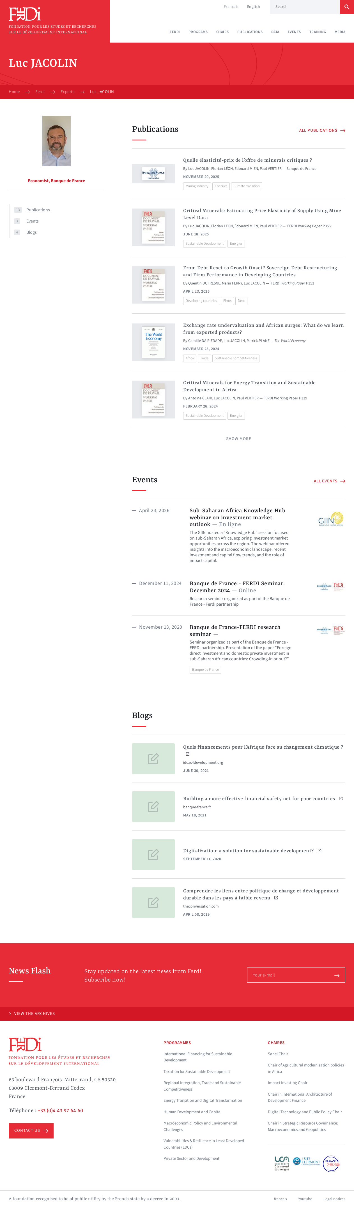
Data (275, 31)
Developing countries (201, 300)
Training (317, 31)
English (253, 7)
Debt (241, 300)
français (280, 1199)
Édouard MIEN (246, 169)
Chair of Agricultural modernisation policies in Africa (306, 1068)
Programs (198, 31)
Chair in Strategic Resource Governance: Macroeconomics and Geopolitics (303, 1126)
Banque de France (205, 669)
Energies (221, 186)
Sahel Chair (278, 1054)
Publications (250, 31)
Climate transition (247, 186)
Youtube (305, 1199)
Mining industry (197, 186)
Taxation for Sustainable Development (197, 1072)
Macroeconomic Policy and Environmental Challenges (200, 1126)
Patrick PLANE (258, 341)
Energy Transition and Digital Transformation (203, 1100)
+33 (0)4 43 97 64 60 (60, 1111)
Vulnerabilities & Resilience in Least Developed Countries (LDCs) (204, 1144)
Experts (68, 92)
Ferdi (175, 31)
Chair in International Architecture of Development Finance (300, 1097)
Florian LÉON (222, 169)
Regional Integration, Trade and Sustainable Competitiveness (202, 1086)
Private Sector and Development (191, 1158)
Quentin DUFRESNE (204, 283)
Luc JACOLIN (199, 169)
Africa (190, 358)
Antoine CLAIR (200, 398)
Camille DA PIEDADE (205, 341)
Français (231, 7)
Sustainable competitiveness (236, 358)
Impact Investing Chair (287, 1083)
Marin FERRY (232, 283)
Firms (227, 300)
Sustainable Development (205, 243)
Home (14, 92)
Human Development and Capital (193, 1112)
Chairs (222, 31)
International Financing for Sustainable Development (198, 1057)
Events (294, 31)
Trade (204, 358)
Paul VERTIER (271, 169)
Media (340, 31)
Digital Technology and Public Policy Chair (305, 1112)
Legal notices (334, 1199)
